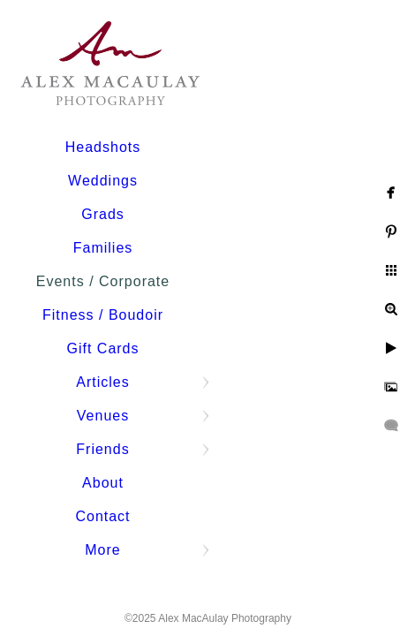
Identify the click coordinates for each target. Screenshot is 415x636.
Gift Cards (102, 348)
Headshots (103, 147)
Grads (102, 214)
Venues (103, 415)
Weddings (103, 180)
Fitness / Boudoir (102, 314)
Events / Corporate (103, 281)
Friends (102, 449)
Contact (102, 516)
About (103, 482)
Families (103, 247)
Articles (102, 382)
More (102, 549)
